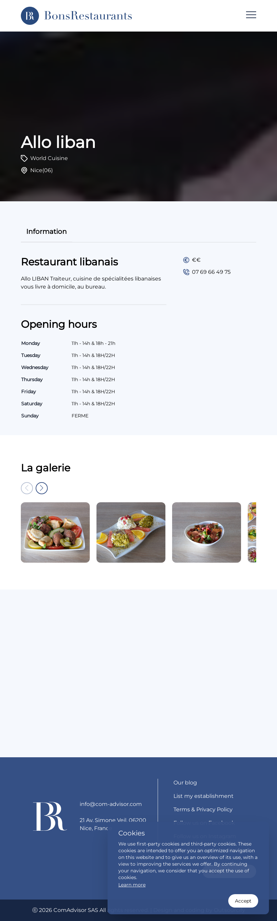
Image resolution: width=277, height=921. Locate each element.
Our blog (185, 782)
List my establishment (203, 796)
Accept (243, 901)
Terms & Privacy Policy (203, 809)
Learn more (132, 885)
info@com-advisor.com (111, 804)
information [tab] (46, 231)
